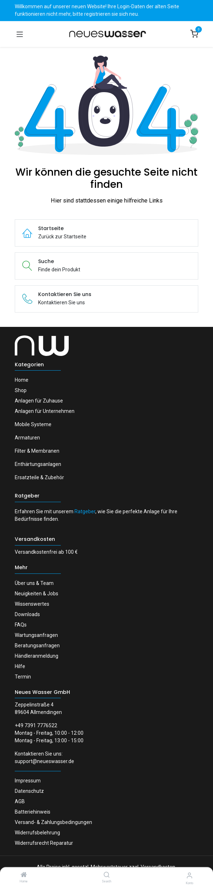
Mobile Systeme (33, 424)
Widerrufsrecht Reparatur (44, 843)
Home (21, 380)
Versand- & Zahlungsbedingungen (53, 822)
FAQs (21, 625)
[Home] (24, 875)
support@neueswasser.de (44, 761)
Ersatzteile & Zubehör (39, 477)
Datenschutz (29, 791)
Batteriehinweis (32, 812)
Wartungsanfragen (36, 635)
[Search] (106, 875)
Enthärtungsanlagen (38, 464)
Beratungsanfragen (37, 645)
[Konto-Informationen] (189, 875)
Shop (21, 390)
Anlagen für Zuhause (39, 401)
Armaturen (27, 437)
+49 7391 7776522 (36, 725)
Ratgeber (27, 495)
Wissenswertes (32, 604)
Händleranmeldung (36, 656)
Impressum (28, 780)
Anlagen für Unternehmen (44, 411)
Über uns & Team (34, 583)
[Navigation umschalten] (20, 34)
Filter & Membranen (37, 451)
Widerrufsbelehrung (37, 832)
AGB (20, 801)
